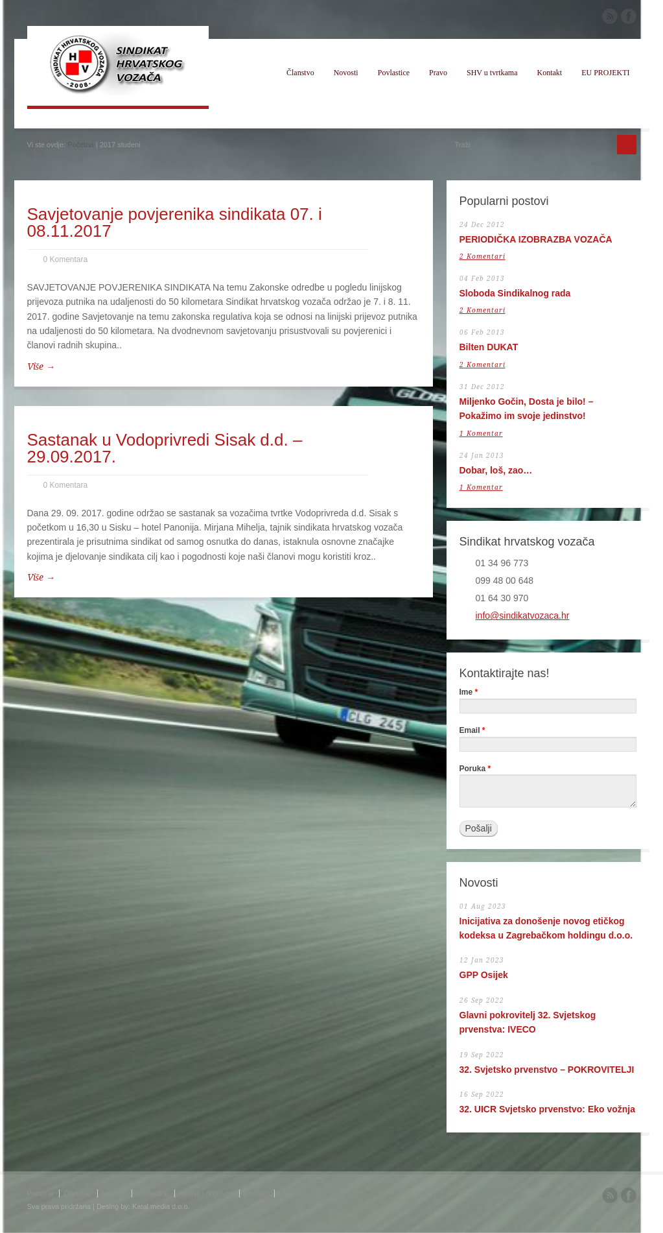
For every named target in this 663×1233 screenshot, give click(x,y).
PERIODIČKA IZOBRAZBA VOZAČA (535, 239)
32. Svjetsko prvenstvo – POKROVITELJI (546, 1069)
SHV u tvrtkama (492, 72)
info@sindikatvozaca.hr (523, 615)
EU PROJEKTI (605, 72)
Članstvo (300, 72)
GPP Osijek (483, 975)
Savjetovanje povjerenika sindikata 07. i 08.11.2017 (174, 222)
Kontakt (549, 72)
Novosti (346, 72)
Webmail (293, 1193)
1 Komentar (481, 433)
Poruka (475, 769)
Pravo (438, 72)
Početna (80, 145)
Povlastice (394, 72)
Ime (468, 692)
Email (472, 730)
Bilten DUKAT (488, 347)
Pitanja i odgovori (206, 1193)
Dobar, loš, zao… (496, 470)
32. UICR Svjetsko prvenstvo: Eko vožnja (547, 1109)
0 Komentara (65, 259)
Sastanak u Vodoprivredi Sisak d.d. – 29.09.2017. (165, 448)
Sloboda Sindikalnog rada (515, 293)
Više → (41, 366)
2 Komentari (482, 256)
